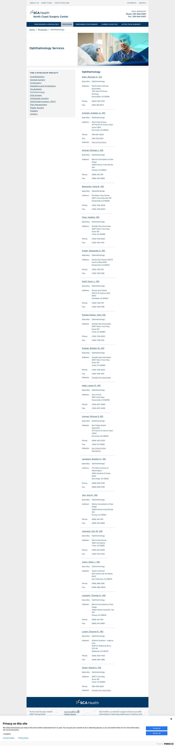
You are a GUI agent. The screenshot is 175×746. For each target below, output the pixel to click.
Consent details (8, 738)
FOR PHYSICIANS (62, 3)
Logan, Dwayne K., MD (92, 629)
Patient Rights (70, 712)
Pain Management (38, 105)
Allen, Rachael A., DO (92, 77)
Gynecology (35, 83)
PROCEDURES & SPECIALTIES (46, 24)
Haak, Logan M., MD (91, 386)
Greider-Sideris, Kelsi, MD (94, 315)
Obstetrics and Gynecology (43, 86)
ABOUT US (34, 3)
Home (32, 30)
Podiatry (34, 111)
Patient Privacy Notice (73, 714)
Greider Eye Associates (101, 377)
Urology (34, 114)
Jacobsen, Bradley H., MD (94, 456)
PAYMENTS (131, 3)
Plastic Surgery (37, 108)
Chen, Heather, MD (90, 217)
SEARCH (142, 3)
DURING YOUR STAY (110, 24)
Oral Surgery (36, 95)
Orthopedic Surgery (39, 98)
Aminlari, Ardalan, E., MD (93, 113)
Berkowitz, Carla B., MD (93, 186)
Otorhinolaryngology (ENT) (43, 101)
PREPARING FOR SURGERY (87, 24)
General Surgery (37, 80)
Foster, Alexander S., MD (93, 251)
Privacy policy (23, 738)
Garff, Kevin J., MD (90, 281)
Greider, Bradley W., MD (93, 348)
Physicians (42, 30)
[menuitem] (34, 3)
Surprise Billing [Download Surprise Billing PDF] (72, 709)
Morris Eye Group (99, 142)
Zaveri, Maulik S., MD (91, 665)
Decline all (156, 733)
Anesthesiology (37, 77)
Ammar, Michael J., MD (92, 150)
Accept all (156, 728)
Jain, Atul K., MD (90, 492)
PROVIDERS (67, 24)
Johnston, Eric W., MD (92, 528)
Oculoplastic (36, 89)
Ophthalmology (37, 92)
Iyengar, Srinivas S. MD (92, 416)
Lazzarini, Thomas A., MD (94, 593)
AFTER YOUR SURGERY (131, 24)
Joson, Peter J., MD (91, 559)
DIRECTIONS (46, 3)
